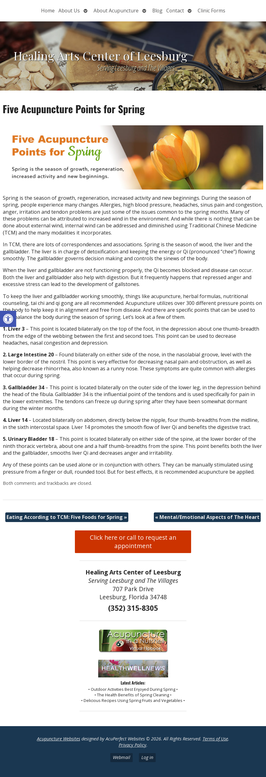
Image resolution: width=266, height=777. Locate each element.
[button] (8, 319)
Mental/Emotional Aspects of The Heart (207, 517)
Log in (147, 757)
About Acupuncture (116, 10)
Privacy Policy (132, 745)
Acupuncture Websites (58, 739)
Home (48, 10)
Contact (175, 10)
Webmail (121, 757)
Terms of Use (215, 739)
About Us (69, 10)
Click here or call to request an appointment (133, 541)
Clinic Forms (211, 10)
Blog (157, 10)
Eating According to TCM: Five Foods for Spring (67, 517)
